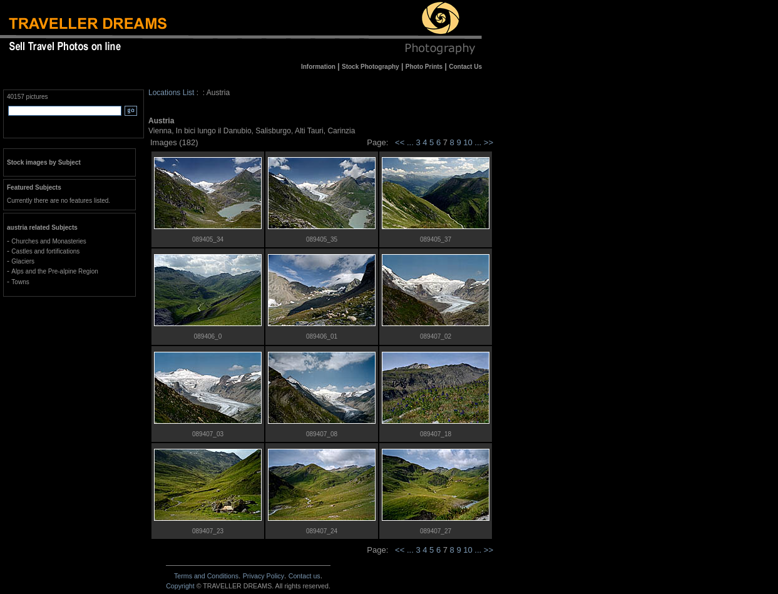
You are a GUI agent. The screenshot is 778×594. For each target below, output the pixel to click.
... (411, 142)
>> (488, 142)
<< (399, 142)
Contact (304, 576)
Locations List (171, 92)
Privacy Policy (263, 576)
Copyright (180, 586)
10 (468, 142)
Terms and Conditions (206, 576)
